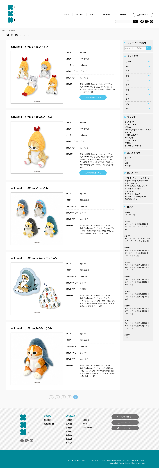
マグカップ (138, 188)
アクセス (69, 443)
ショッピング (126, 422)
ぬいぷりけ (129, 137)
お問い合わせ (87, 428)
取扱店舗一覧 (49, 424)
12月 (136, 223)
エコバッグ (129, 188)
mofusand (83, 65)
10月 (126, 223)
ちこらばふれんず (131, 124)
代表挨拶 (69, 420)
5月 (134, 226)
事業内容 (69, 439)
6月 (138, 226)
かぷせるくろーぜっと (133, 145)
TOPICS (66, 15)
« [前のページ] (51, 397)
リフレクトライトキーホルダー (136, 177)
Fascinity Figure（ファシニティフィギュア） (138, 130)
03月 (131, 250)
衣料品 (127, 199)
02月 (136, 255)
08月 (130, 252)
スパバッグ (143, 185)
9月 (126, 229)
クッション (129, 191)
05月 (136, 250)
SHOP (92, 15)
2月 (130, 214)
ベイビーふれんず (131, 134)
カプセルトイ (130, 165)
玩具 (143, 196)
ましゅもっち (130, 121)
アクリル (134, 199)
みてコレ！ (129, 142)
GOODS (79, 15)
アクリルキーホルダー (133, 193)
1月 (126, 214)
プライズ (83, 71)
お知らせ (85, 420)
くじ (126, 160)
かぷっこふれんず (131, 140)
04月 (126, 250)
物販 (126, 162)
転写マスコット (130, 180)
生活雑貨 (83, 289)
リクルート (126, 428)
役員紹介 (69, 431)
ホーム (4, 31)
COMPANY (122, 15)
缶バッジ (140, 180)
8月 (145, 226)
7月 (142, 226)
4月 (130, 226)
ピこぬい (128, 126)
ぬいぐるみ (84, 78)
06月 (141, 250)
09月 (135, 252)
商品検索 (47, 420)
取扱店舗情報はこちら (93, 97)
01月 (141, 223)
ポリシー (85, 424)
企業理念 (69, 424)
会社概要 (69, 428)
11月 (131, 223)
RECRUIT (106, 15)
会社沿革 (69, 435)
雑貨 (126, 183)
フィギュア (133, 183)
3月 (126, 226)
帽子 (146, 180)
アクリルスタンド (131, 185)
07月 (146, 250)
